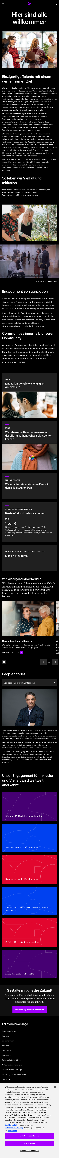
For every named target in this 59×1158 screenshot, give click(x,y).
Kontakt (5, 1045)
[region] (29, 1120)
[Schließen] (55, 1087)
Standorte (6, 1050)
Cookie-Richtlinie (12, 1125)
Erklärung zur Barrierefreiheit (14, 1074)
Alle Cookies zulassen (29, 1136)
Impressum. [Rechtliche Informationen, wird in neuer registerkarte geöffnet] (12, 1131)
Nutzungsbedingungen (12, 1064)
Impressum (6, 1055)
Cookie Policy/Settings (12, 1069)
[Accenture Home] (29, 4)
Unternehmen (8, 1040)
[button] (29, 1009)
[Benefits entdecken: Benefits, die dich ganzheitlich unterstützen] (12, 652)
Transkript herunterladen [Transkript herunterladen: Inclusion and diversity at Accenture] (46, 281)
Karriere (5, 1035)
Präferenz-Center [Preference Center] (9, 1031)
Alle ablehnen (29, 1143)
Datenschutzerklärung (14, 1128)
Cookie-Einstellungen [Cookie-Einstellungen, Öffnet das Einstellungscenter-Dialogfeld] (29, 1151)
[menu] (3, 4)
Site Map (6, 1079)
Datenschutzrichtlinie (11, 1059)
